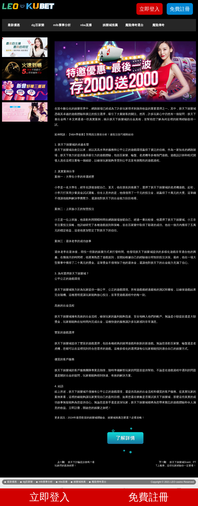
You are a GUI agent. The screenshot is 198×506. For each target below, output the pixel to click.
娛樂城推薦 (110, 25)
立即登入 (149, 9)
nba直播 (86, 25)
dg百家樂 (37, 25)
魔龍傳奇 (158, 25)
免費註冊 (180, 9)
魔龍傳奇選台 (134, 25)
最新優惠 (14, 25)
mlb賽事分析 (62, 25)
